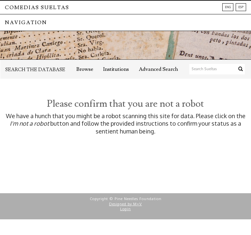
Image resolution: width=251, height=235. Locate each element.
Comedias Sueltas (37, 7)
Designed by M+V (125, 204)
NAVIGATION (26, 22)
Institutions (116, 69)
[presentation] (139, 160)
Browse (84, 69)
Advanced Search (158, 69)
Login (125, 209)
